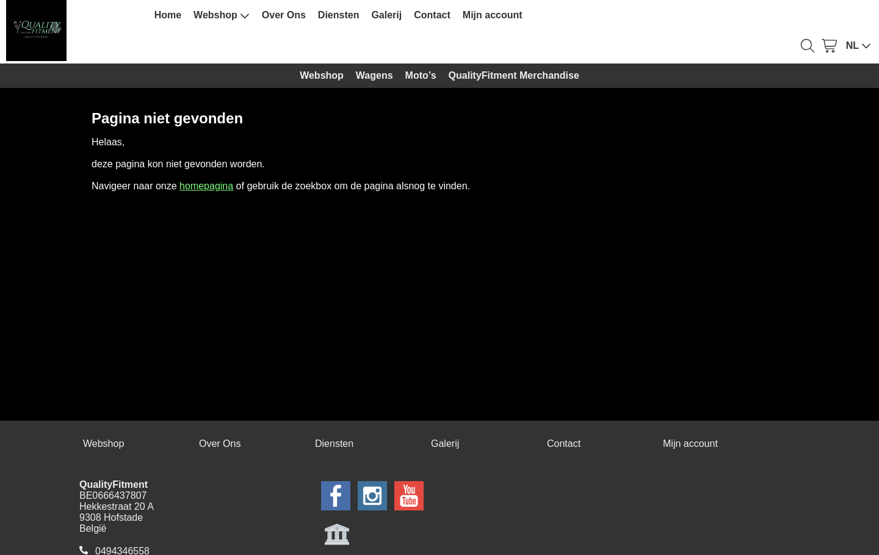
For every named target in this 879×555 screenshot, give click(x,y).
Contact (432, 15)
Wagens (374, 75)
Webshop (222, 15)
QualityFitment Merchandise (514, 75)
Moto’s (420, 75)
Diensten (339, 15)
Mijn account (493, 15)
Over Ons (284, 15)
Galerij (386, 15)
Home (167, 15)
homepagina (206, 186)
